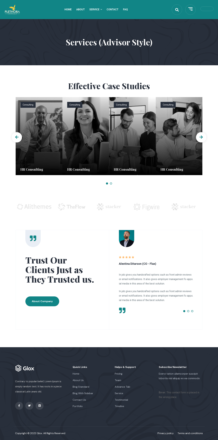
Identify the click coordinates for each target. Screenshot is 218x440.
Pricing (118, 373)
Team (118, 380)
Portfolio (78, 406)
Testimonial (121, 399)
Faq (125, 9)
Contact (112, 9)
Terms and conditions (190, 433)
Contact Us (79, 399)
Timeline (119, 406)
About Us (78, 380)
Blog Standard (81, 386)
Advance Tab (122, 386)
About (80, 9)
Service (94, 9)
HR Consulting (31, 169)
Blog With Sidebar (83, 393)
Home (68, 9)
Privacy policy (166, 433)
